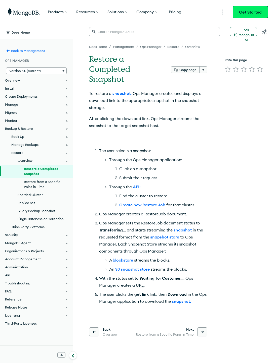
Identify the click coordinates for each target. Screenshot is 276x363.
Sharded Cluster (30, 195)
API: (137, 186)
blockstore (123, 260)
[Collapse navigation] (73, 355)
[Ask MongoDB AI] (243, 31)
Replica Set (26, 203)
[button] (36, 70)
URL (140, 285)
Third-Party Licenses (21, 323)
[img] (228, 69)
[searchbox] (154, 31)
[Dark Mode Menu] (264, 31)
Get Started (250, 12)
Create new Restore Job (142, 204)
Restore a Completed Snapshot (41, 171)
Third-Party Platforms (28, 227)
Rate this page (236, 60)
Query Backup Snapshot (36, 211)
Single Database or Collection (41, 219)
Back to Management (25, 51)
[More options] (203, 69)
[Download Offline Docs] (61, 355)
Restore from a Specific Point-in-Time (42, 184)
